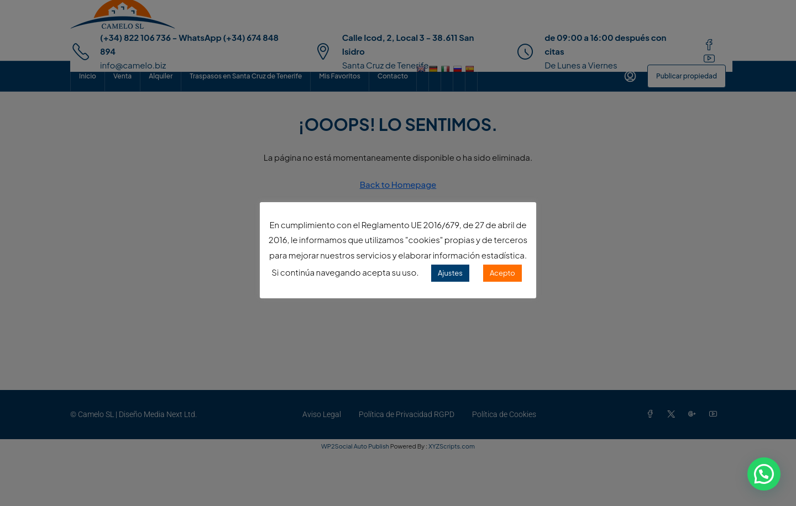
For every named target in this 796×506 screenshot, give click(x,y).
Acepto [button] (502, 272)
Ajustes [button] (450, 272)
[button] (764, 474)
